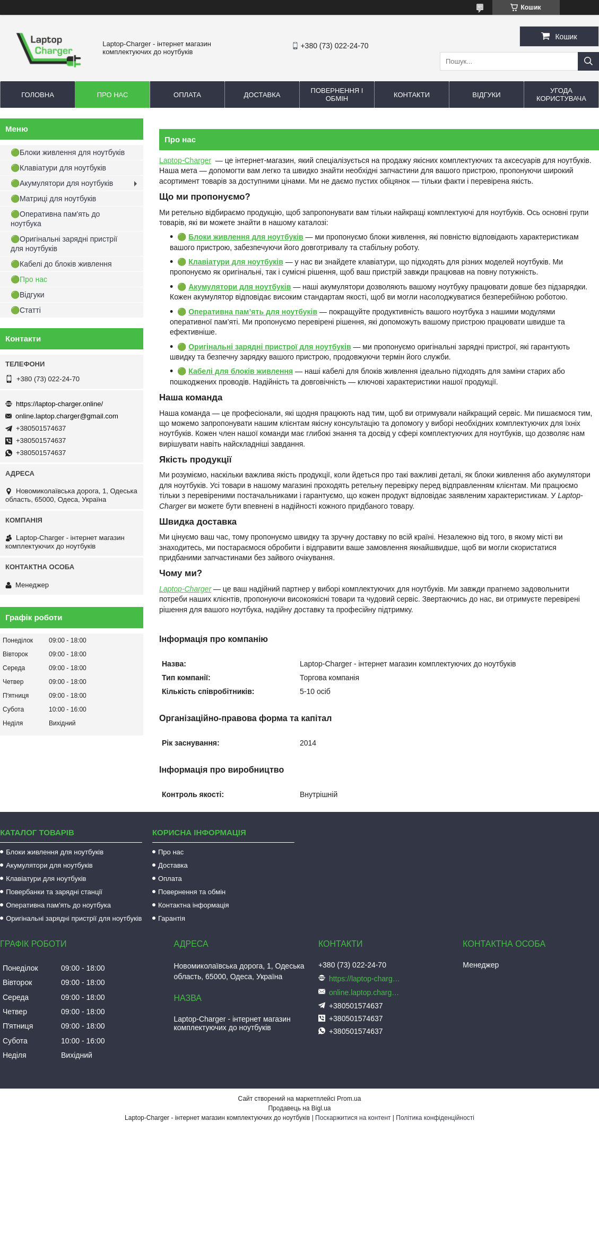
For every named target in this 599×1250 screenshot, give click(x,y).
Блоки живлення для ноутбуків (54, 852)
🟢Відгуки (28, 294)
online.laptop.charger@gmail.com (66, 416)
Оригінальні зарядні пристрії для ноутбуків (74, 918)
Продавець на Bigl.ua (299, 1108)
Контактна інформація (193, 905)
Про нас (112, 95)
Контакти (412, 95)
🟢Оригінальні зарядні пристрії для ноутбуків (64, 244)
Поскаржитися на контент (352, 1117)
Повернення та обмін (191, 892)
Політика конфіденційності (435, 1117)
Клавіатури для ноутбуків (46, 879)
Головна (37, 95)
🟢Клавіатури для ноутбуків (58, 168)
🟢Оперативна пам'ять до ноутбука (55, 219)
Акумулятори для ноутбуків (49, 865)
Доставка (262, 95)
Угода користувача (561, 94)
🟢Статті (26, 310)
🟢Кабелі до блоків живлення (61, 264)
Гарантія (171, 918)
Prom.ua (349, 1098)
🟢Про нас (29, 279)
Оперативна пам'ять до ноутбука (58, 905)
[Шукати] (588, 61)
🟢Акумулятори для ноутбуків (62, 183)
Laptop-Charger (185, 160)
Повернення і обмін (337, 94)
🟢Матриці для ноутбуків (53, 198)
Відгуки (486, 95)
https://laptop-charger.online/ (59, 404)
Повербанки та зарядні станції (54, 892)
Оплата (187, 95)
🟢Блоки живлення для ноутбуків (68, 152)
